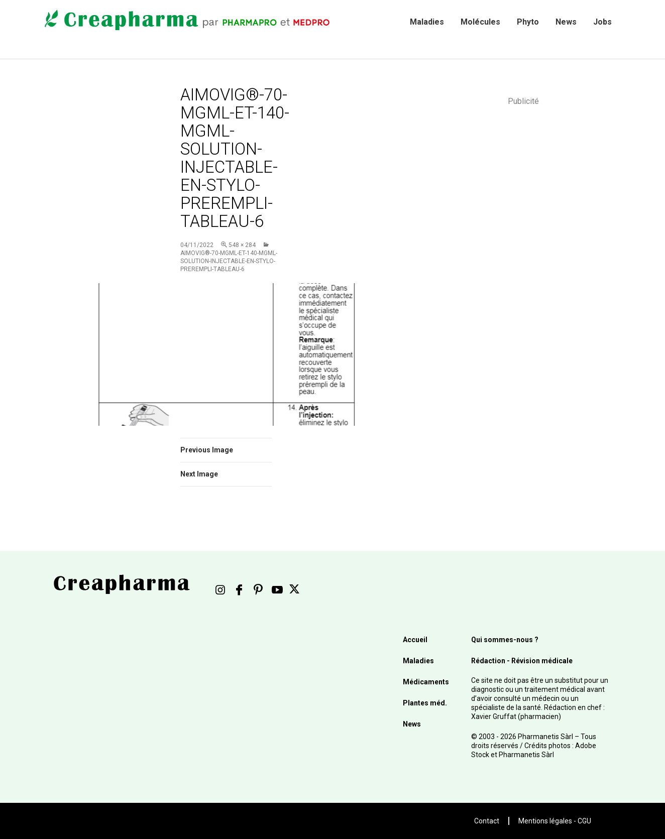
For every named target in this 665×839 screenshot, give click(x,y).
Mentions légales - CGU (554, 821)
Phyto (528, 22)
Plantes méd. (425, 703)
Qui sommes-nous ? (504, 640)
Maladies (427, 22)
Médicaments (426, 682)
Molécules (480, 22)
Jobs (602, 22)
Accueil (415, 640)
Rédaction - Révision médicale (522, 661)
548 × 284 (242, 245)
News (566, 22)
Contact (486, 821)
